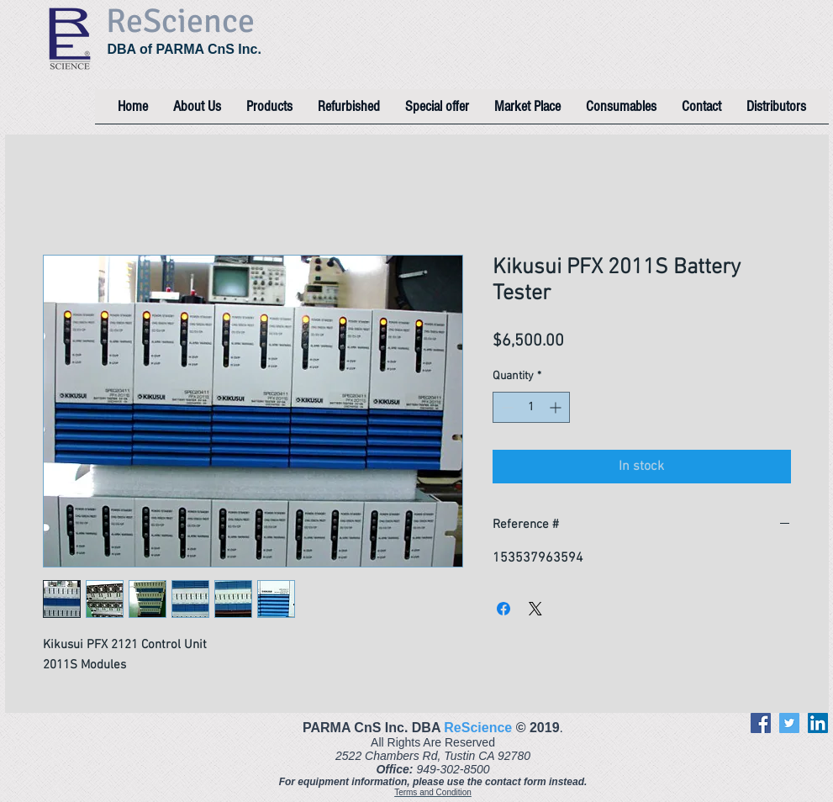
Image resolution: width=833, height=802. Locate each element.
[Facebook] (761, 723)
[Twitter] (789, 723)
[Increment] (556, 407)
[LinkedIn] (818, 723)
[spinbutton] (531, 407)
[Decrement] (505, 407)
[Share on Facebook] (503, 609)
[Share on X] (535, 609)
